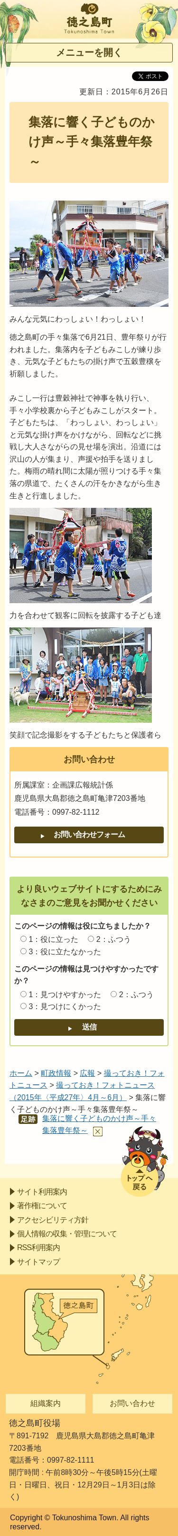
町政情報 (56, 1073)
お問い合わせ (132, 1403)
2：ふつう (113, 939)
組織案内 (45, 1403)
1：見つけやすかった (64, 994)
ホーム (20, 1073)
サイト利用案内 (42, 1192)
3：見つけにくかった (64, 1006)
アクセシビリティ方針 (52, 1220)
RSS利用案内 (38, 1247)
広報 (87, 1073)
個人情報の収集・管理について (67, 1234)
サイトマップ (38, 1262)
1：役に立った (53, 939)
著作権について (42, 1206)
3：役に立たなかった (64, 952)
